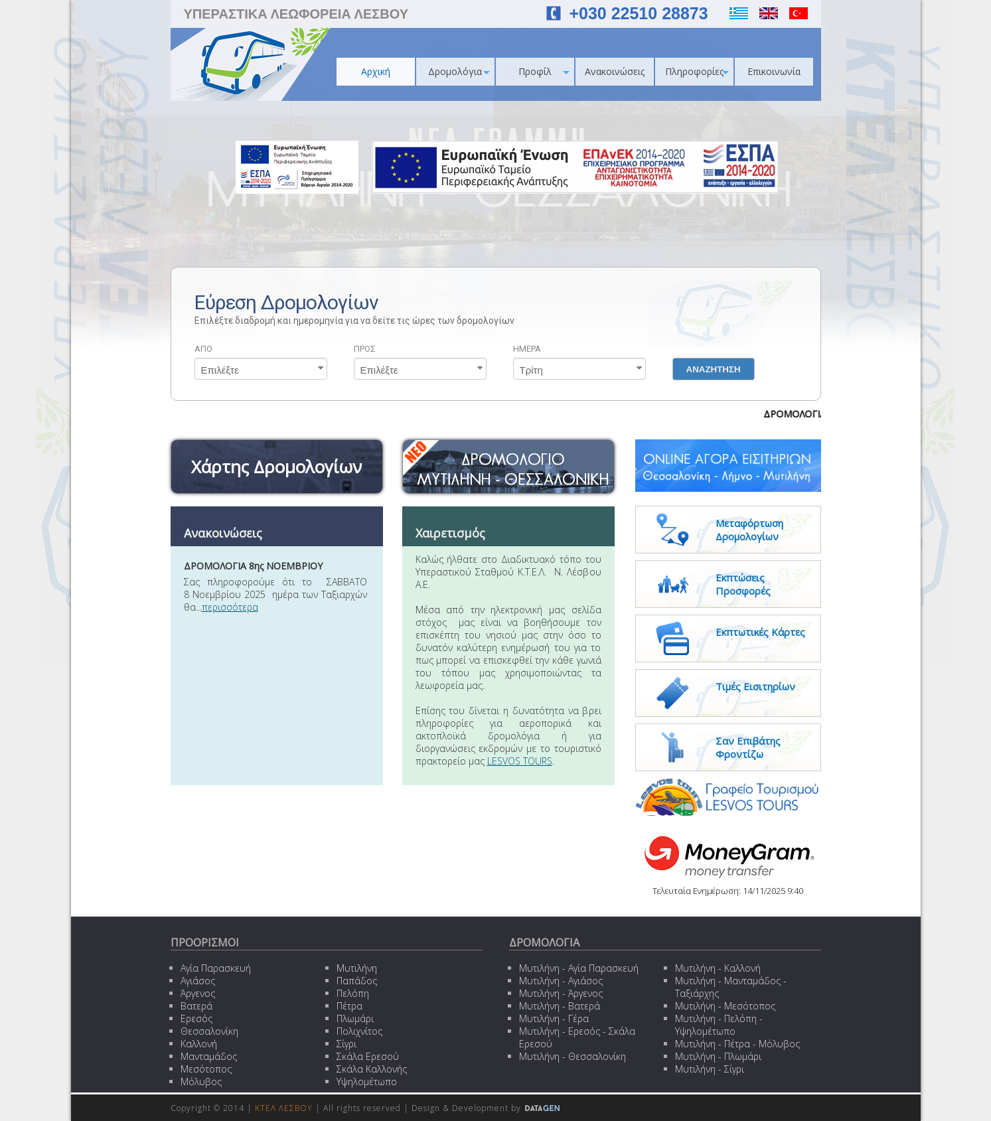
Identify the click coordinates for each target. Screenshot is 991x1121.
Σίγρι (346, 1043)
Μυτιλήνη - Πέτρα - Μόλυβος (737, 1043)
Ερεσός (196, 1018)
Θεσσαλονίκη (209, 1031)
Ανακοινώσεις (615, 71)
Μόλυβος (201, 1081)
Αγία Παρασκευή (216, 968)
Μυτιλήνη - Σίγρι (709, 1069)
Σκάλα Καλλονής (372, 1069)
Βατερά (196, 1006)
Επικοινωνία (773, 71)
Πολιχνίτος (359, 1031)
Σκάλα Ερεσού (368, 1056)
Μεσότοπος (206, 1069)
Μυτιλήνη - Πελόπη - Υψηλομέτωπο (719, 1024)
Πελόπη (353, 993)
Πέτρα (349, 1006)
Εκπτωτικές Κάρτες (760, 631)
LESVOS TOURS (519, 761)
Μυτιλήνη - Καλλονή (718, 968)
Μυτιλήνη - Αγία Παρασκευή (579, 968)
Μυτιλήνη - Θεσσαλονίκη (572, 1056)
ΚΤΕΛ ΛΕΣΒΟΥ (284, 1108)
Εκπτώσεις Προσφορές (743, 584)
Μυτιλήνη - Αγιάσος (561, 980)
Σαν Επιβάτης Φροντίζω (748, 747)
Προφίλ (544, 71)
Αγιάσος (198, 980)
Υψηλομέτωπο (367, 1081)
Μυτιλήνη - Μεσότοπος (725, 1006)
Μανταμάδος (209, 1056)
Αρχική (375, 71)
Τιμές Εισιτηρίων (755, 686)
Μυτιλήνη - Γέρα (554, 1018)
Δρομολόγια (459, 71)
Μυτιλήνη (357, 968)
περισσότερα (230, 607)
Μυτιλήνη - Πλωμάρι (718, 1056)
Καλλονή (199, 1043)
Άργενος (198, 993)
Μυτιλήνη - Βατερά (559, 1006)
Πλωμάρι (355, 1018)
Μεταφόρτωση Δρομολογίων (749, 529)
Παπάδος (357, 980)
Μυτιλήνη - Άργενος (561, 993)
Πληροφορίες (697, 71)
